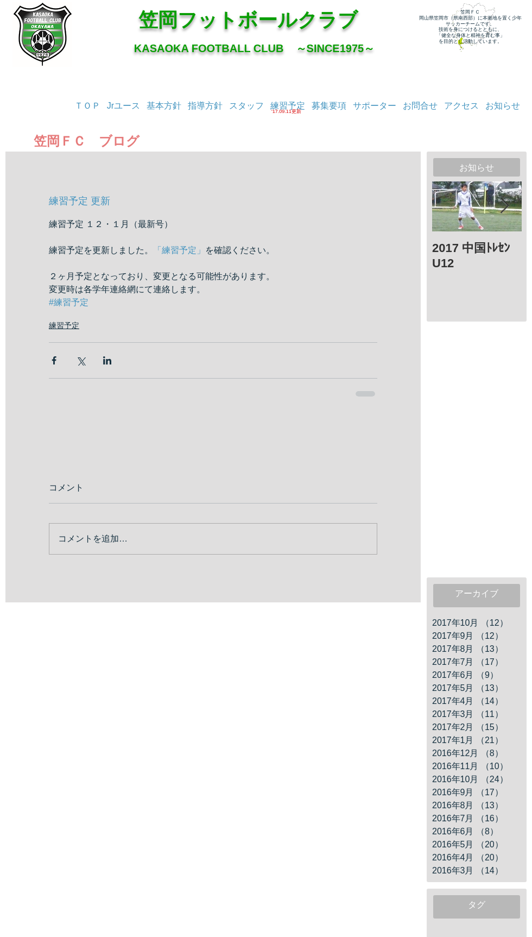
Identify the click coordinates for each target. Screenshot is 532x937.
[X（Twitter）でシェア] (80, 360)
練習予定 (64, 325)
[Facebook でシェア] (54, 360)
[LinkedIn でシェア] (107, 360)
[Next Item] (504, 206)
